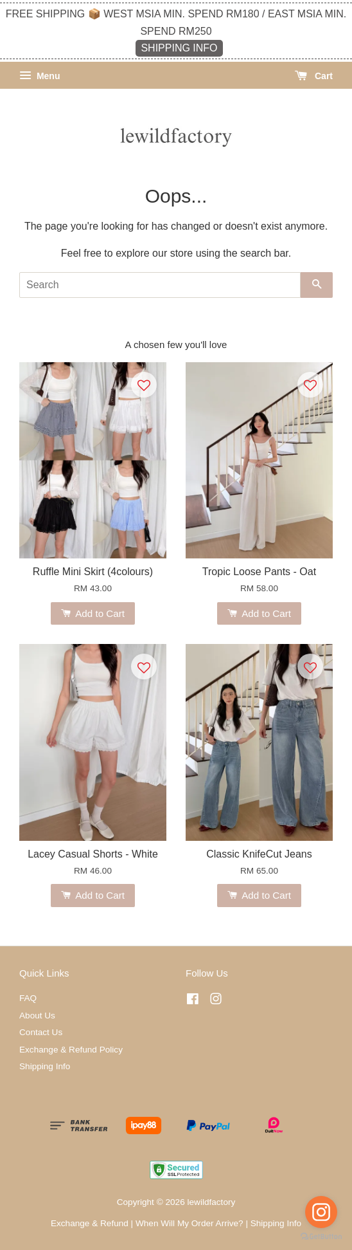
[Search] (160, 285)
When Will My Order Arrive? (189, 1223)
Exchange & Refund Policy (71, 1049)
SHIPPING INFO (179, 47)
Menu (39, 76)
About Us (37, 1015)
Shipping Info (44, 1066)
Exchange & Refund (89, 1223)
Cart (314, 76)
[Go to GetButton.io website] (321, 1237)
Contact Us (40, 1032)
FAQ (28, 998)
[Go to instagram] (321, 1212)
